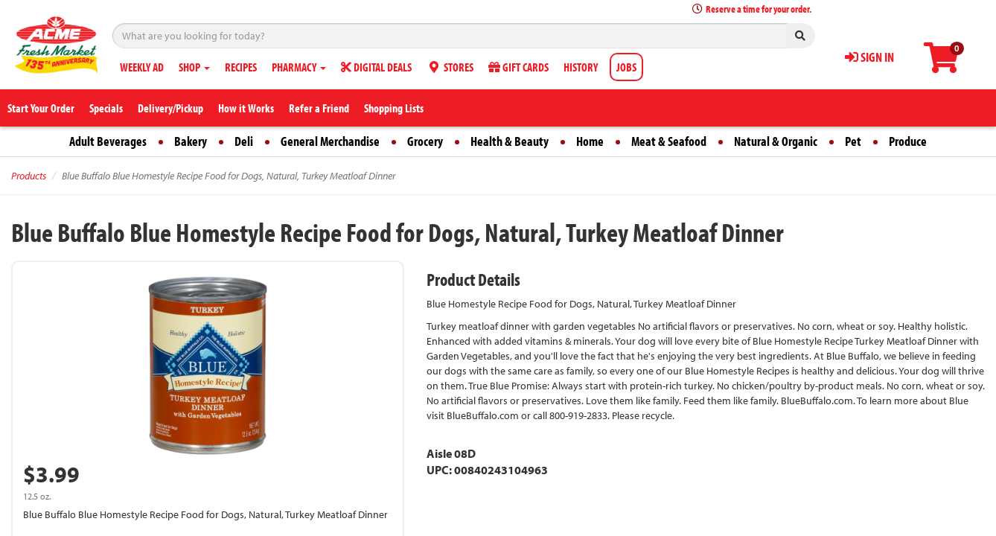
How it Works (246, 107)
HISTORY (581, 67)
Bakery (190, 141)
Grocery (425, 141)
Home (590, 141)
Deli (243, 141)
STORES (450, 67)
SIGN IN (869, 57)
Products (28, 175)
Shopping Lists (394, 107)
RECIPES (241, 67)
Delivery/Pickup (170, 107)
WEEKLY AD (142, 67)
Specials (106, 107)
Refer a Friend (319, 107)
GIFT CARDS (518, 67)
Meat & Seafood (668, 141)
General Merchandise (330, 141)
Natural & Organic (775, 141)
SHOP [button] (194, 67)
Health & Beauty (509, 141)
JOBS (626, 67)
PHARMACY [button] (299, 67)
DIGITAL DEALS (376, 67)
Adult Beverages (108, 141)
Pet (853, 141)
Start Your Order (40, 107)
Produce (908, 141)
